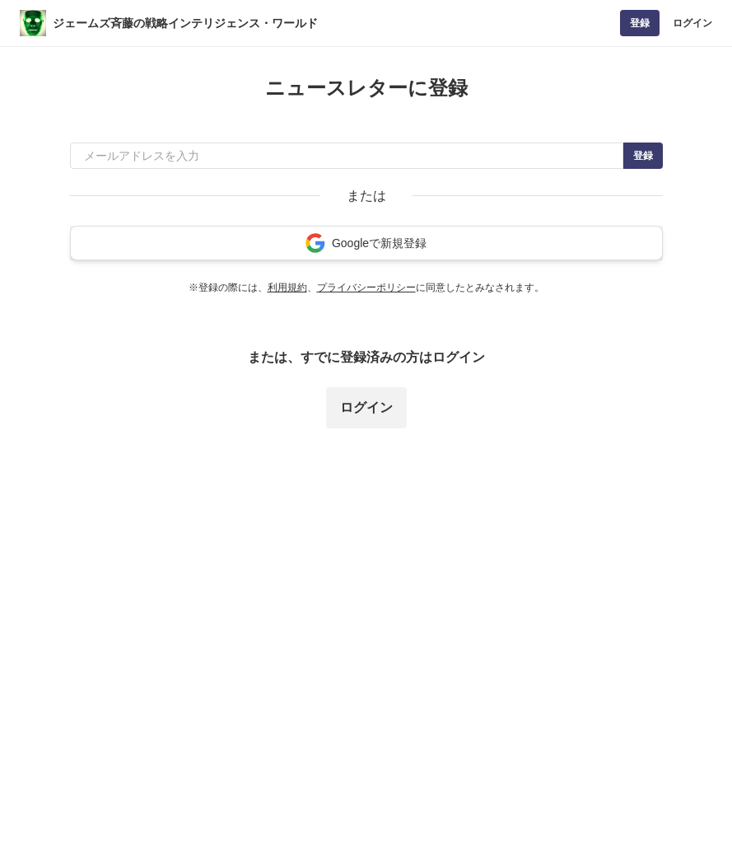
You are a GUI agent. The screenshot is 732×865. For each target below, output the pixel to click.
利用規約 (287, 287)
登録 (640, 23)
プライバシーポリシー (366, 287)
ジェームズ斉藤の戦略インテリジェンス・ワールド (185, 23)
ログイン (692, 23)
